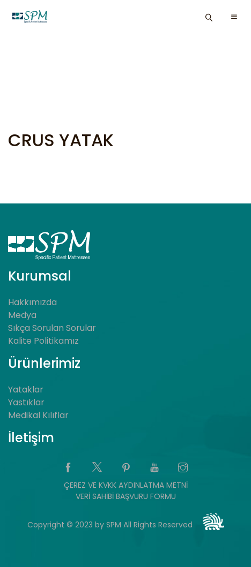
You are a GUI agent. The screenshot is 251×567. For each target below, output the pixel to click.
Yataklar (25, 389)
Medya (22, 315)
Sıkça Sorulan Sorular (52, 328)
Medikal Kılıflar (38, 415)
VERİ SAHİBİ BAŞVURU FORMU (126, 496)
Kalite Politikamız (43, 341)
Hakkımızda (32, 302)
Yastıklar (26, 402)
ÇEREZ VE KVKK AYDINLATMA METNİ (126, 485)
